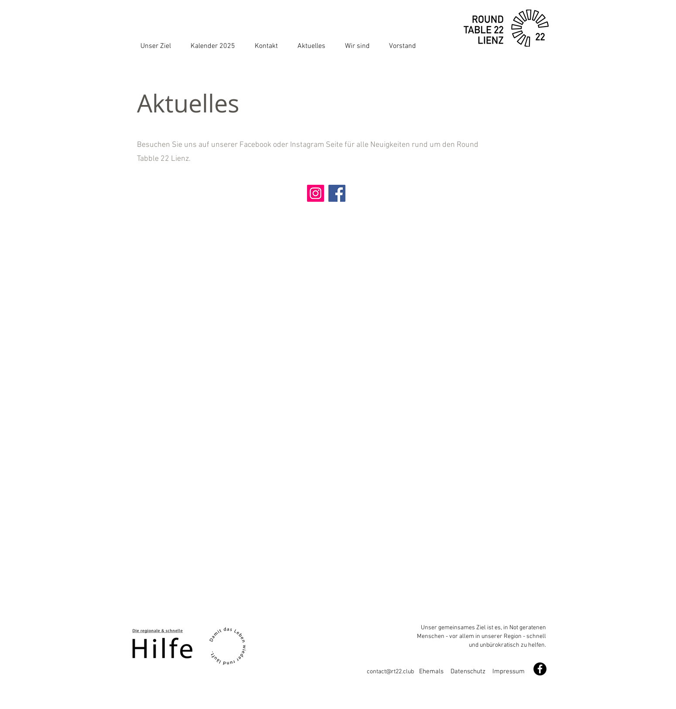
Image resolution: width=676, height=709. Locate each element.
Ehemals (435, 671)
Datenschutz (468, 671)
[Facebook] (336, 193)
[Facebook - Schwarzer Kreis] (539, 668)
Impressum (508, 671)
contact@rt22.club (393, 671)
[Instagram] (315, 193)
